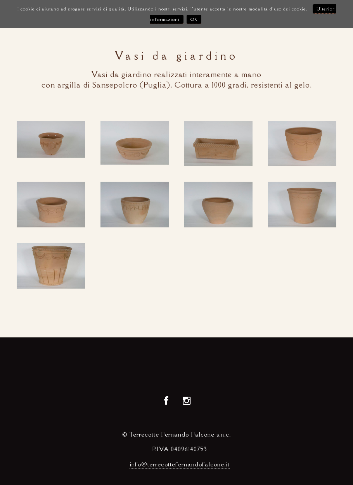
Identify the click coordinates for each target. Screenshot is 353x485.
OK (193, 19)
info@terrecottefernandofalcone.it (180, 464)
